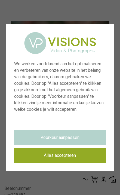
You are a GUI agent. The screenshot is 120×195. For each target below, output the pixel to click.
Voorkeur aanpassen (60, 137)
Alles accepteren (60, 155)
